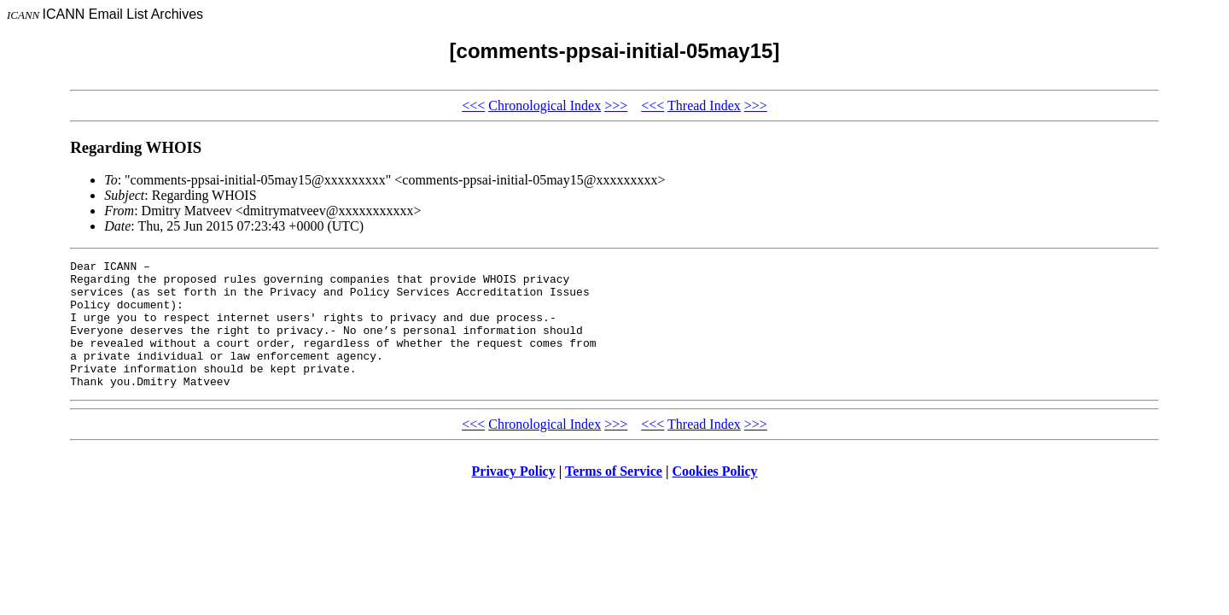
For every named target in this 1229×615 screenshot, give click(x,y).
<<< (473, 105)
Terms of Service (613, 496)
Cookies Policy (715, 496)
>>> (615, 105)
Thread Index (704, 105)
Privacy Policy (514, 496)
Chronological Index (544, 105)
